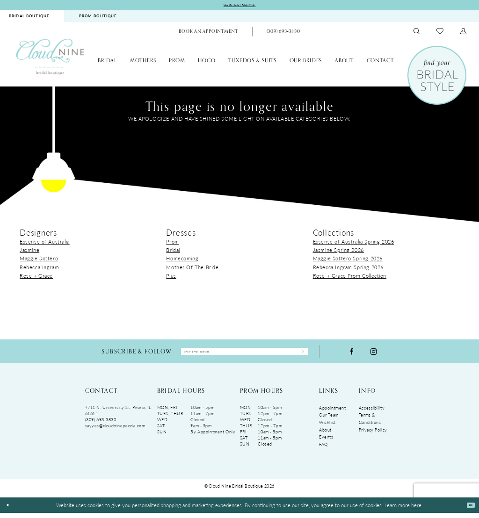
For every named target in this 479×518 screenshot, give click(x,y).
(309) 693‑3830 (100, 425)
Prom (172, 243)
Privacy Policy (373, 435)
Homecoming (182, 261)
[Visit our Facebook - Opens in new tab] (352, 355)
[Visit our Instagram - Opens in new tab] (373, 355)
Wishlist (327, 427)
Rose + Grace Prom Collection (349, 277)
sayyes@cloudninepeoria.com (115, 431)
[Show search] (416, 34)
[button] (463, 34)
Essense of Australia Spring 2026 (353, 243)
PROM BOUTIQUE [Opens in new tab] (98, 18)
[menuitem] (97, 18)
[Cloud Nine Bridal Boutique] (50, 59)
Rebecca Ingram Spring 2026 (348, 269)
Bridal (173, 252)
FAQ (323, 449)
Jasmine (29, 252)
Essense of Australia (45, 243)
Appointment (332, 413)
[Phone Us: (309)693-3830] (283, 34)
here (416, 510)
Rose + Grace (36, 277)
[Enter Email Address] (244, 355)
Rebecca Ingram (39, 269)
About (325, 435)
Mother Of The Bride (192, 269)
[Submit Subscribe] (299, 355)
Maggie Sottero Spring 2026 (348, 261)
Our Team (329, 420)
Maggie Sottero (39, 261)
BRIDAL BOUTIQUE (29, 18)
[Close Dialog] (10, 510)
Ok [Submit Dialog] (467, 510)
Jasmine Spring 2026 (338, 252)
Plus (171, 277)
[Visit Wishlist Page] (440, 33)
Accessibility (372, 413)
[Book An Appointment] (208, 34)
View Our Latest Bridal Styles (240, 6)
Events (326, 442)
